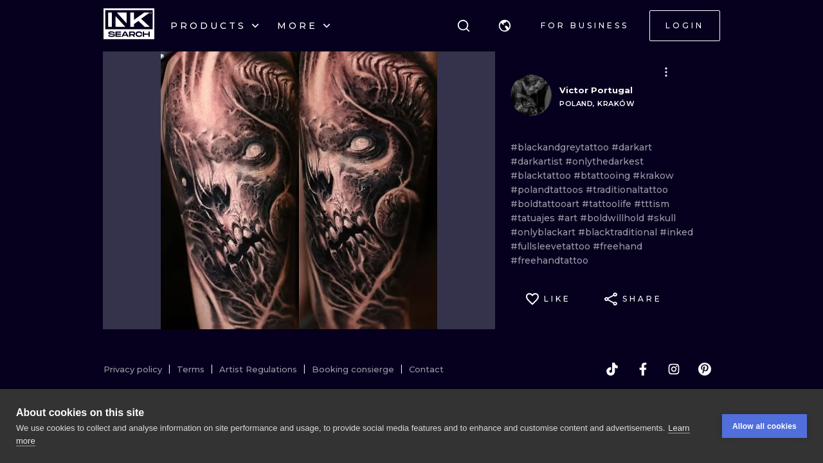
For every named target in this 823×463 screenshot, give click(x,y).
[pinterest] (704, 369)
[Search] (463, 25)
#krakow (653, 175)
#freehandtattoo (549, 260)
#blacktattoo (542, 175)
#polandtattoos (548, 189)
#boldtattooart (546, 204)
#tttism (651, 204)
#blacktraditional (619, 232)
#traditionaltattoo (627, 189)
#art (568, 218)
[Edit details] (666, 72)
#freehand (617, 246)
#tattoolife (608, 204)
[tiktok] (612, 369)
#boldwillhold (613, 218)
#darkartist (538, 161)
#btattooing (603, 175)
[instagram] (673, 369)
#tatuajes (534, 218)
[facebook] (643, 369)
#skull (661, 218)
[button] (504, 25)
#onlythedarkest (604, 161)
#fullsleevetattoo (552, 246)
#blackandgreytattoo (561, 147)
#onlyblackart (544, 232)
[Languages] (504, 25)
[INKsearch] (129, 25)
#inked (676, 232)
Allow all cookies (764, 426)
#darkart (631, 147)
